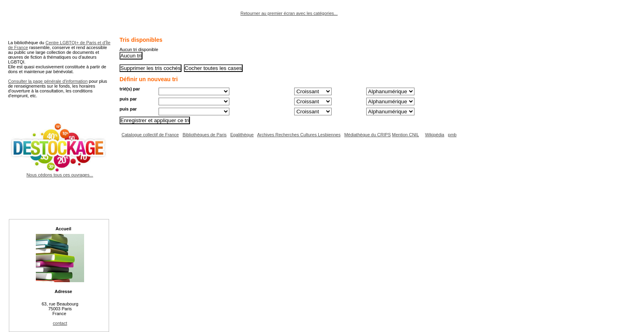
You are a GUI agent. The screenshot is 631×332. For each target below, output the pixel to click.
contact (60, 323)
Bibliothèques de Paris (205, 134)
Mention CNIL (405, 134)
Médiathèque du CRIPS (367, 134)
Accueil (63, 228)
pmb (452, 134)
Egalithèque (242, 134)
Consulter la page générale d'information (48, 81)
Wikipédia (434, 134)
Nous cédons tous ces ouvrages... (59, 172)
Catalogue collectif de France (150, 134)
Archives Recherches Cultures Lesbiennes (298, 134)
